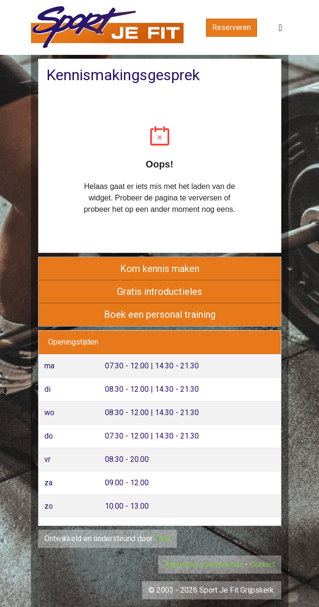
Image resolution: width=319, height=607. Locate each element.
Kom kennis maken (159, 268)
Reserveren (231, 27)
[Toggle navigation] (280, 28)
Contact (262, 564)
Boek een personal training (160, 314)
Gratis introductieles (159, 291)
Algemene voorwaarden (204, 564)
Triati (162, 538)
